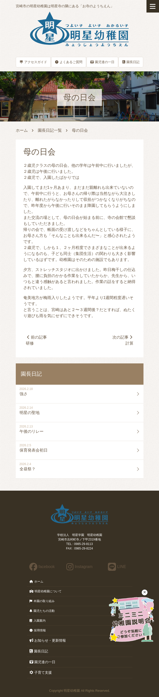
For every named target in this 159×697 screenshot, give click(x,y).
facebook (42, 567)
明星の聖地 (30, 413)
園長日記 (130, 62)
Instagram (79, 567)
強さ (24, 394)
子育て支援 (41, 673)
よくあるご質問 (68, 62)
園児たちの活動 (42, 611)
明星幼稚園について (46, 591)
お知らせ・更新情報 (48, 641)
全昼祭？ (28, 469)
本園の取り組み (42, 601)
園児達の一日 (102, 62)
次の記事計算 (122, 340)
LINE (117, 567)
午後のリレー (32, 432)
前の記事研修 (36, 340)
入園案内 (38, 621)
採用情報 (38, 630)
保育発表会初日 (34, 450)
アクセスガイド (33, 62)
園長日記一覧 (50, 130)
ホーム (22, 130)
